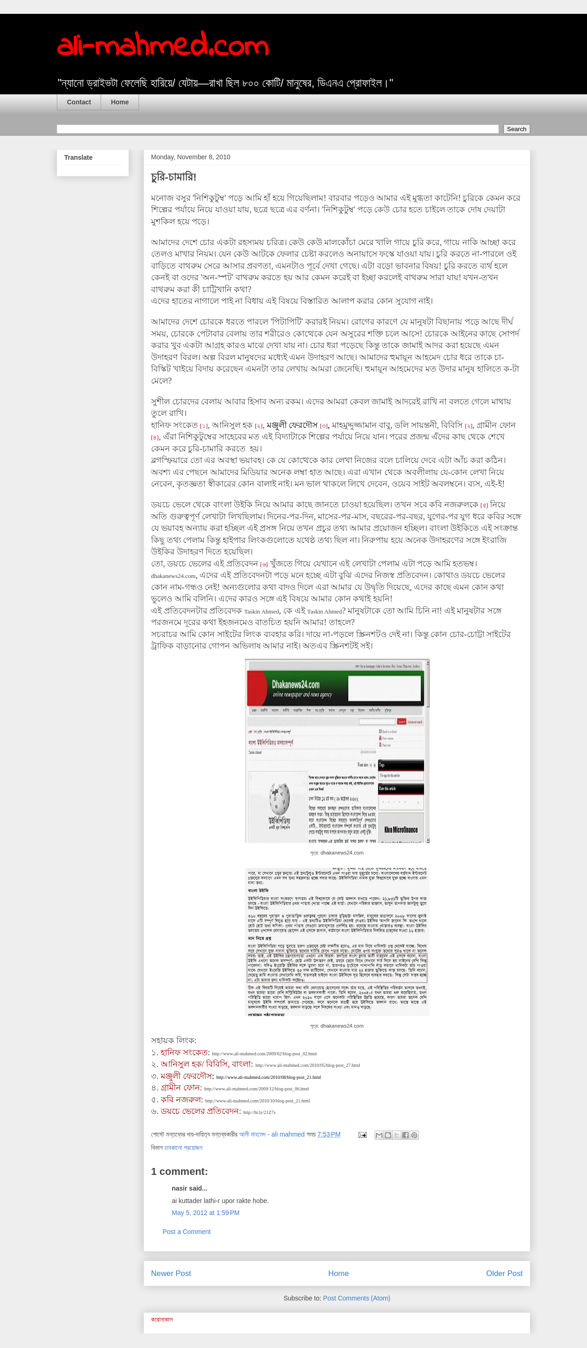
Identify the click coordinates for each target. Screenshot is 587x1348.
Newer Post (171, 1273)
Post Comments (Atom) (356, 1298)
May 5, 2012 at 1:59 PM (206, 1212)
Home (120, 102)
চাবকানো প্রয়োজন (183, 1147)
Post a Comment (187, 1231)
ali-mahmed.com (162, 47)
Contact (79, 102)
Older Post (504, 1273)
